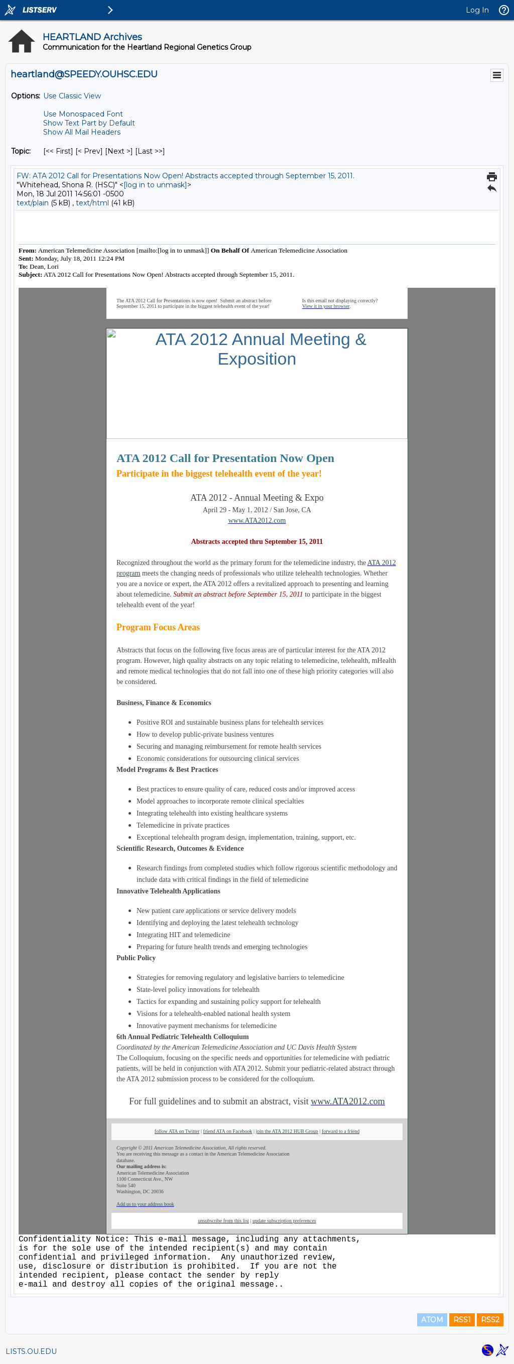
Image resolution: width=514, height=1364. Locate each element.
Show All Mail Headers (81, 132)
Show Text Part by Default (89, 123)
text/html (92, 202)
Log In (477, 10)
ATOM (432, 1319)
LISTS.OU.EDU (31, 1351)
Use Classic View (72, 95)
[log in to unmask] (155, 184)
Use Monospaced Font (83, 114)
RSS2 (490, 1319)
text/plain (33, 202)
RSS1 (462, 1319)
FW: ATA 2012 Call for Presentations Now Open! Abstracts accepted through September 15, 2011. (185, 175)
